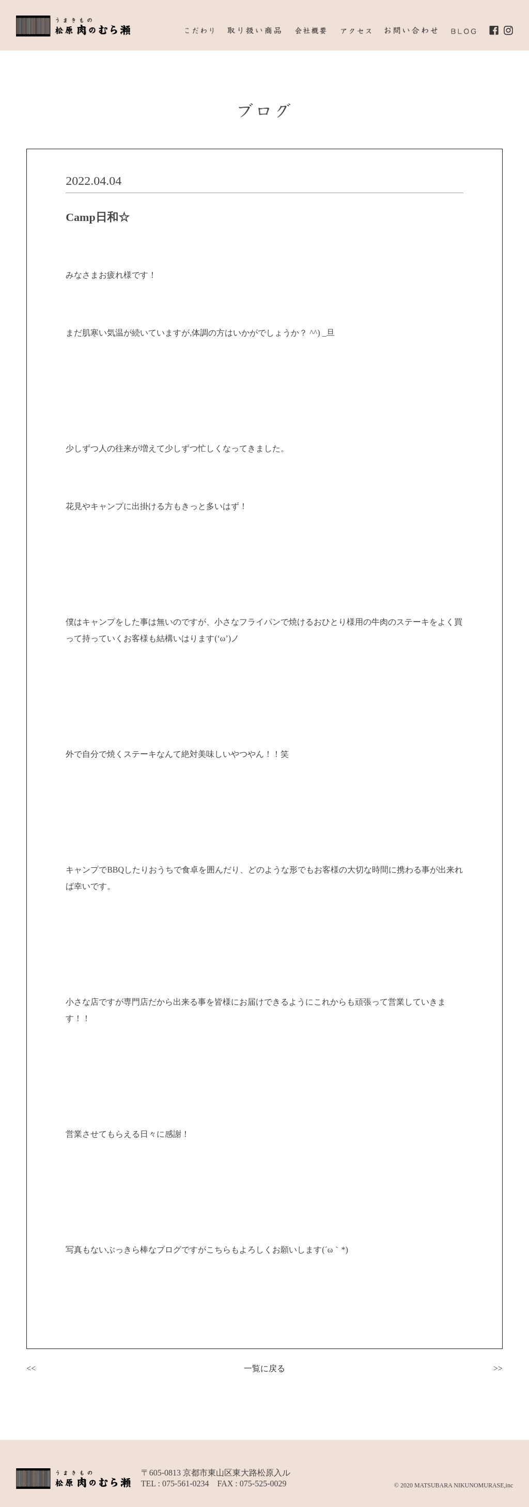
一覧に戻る (264, 1368)
